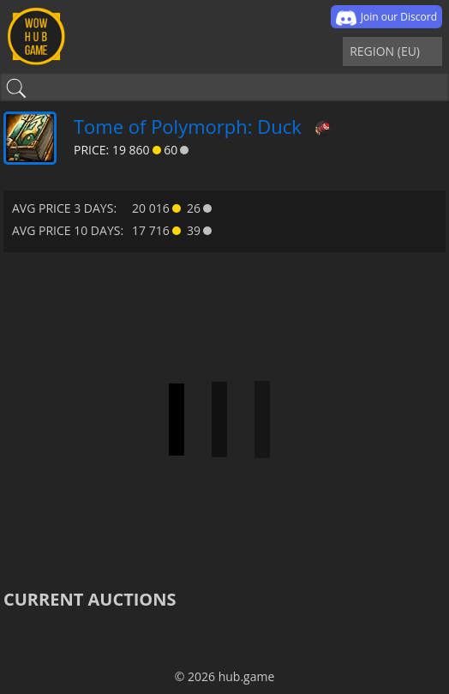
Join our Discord (386, 18)
